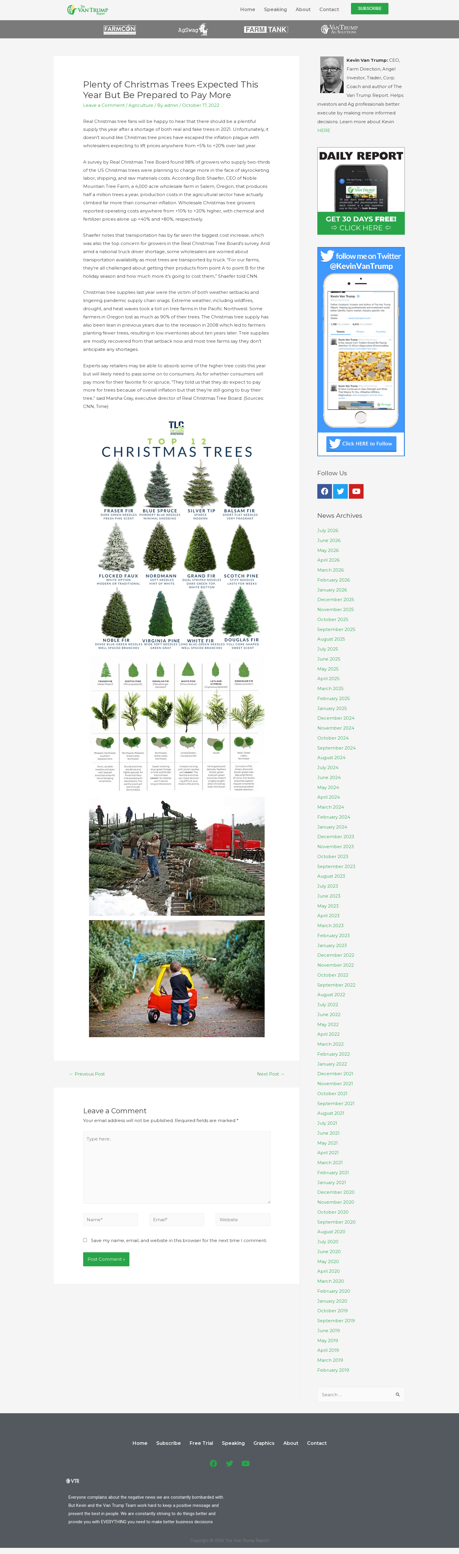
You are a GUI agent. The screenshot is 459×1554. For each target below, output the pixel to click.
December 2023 (335, 836)
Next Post (271, 1074)
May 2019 (327, 1340)
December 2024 (335, 718)
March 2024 (330, 807)
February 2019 (333, 1370)
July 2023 (327, 886)
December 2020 (335, 1192)
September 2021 (335, 1103)
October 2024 (333, 738)
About (303, 9)
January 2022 (332, 1064)
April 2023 (328, 915)
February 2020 (333, 1291)
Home (247, 9)
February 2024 (333, 817)
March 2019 (330, 1360)
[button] (369, 8)
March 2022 (330, 1044)
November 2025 (335, 609)
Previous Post (87, 1074)
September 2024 (336, 748)
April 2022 (328, 1034)
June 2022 (328, 1014)
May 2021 (327, 1143)
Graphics (264, 1443)
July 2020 (327, 1241)
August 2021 (330, 1113)
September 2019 (336, 1320)
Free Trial (201, 1443)
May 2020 (328, 1261)
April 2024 (328, 797)
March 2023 (330, 925)
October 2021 (332, 1093)
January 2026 (332, 590)
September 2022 (336, 985)
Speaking (275, 9)
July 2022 (327, 1004)
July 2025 (327, 649)
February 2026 (333, 580)
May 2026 (328, 550)
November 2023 (335, 846)
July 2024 (327, 767)
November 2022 (335, 965)
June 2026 (328, 540)
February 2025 (333, 698)
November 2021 (335, 1083)
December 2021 (335, 1073)
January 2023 (332, 945)
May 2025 (328, 669)
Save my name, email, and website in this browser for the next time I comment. (179, 1240)
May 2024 (328, 787)
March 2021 (330, 1162)
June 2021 (328, 1133)
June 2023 (328, 896)
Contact (329, 9)
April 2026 (328, 560)
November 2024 (335, 728)
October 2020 (333, 1212)
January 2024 (332, 827)
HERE (323, 130)
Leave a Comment (104, 105)
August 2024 (331, 757)
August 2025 (331, 639)
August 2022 (331, 994)
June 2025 (328, 659)
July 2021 (327, 1123)
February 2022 (333, 1054)
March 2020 (330, 1281)
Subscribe (168, 1443)
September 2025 (336, 629)
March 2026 (330, 570)
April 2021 (328, 1152)
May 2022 (328, 1024)
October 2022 (332, 975)
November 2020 (335, 1202)
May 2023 (328, 906)
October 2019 (332, 1310)
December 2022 (335, 955)
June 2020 (329, 1251)
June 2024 (329, 777)
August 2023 (331, 876)
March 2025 (330, 688)
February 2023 (333, 935)
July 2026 (327, 530)
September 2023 (336, 866)
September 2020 (336, 1222)
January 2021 (331, 1182)
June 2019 (328, 1330)
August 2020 (331, 1231)
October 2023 (332, 856)
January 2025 (332, 708)
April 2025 (328, 678)
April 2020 (328, 1271)
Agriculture (141, 105)
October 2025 (332, 619)
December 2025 (335, 599)
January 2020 (332, 1301)
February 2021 (333, 1172)
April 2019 (328, 1350)
